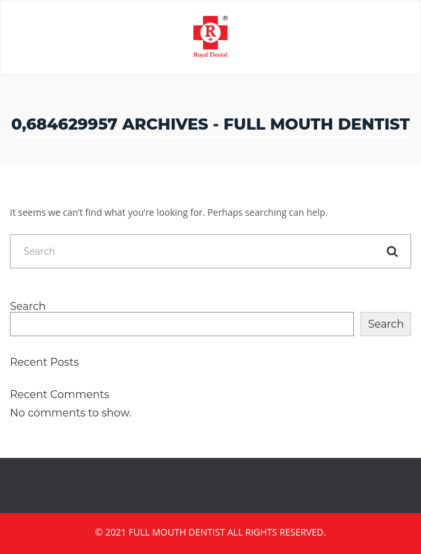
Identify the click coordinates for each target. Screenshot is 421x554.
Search (28, 306)
